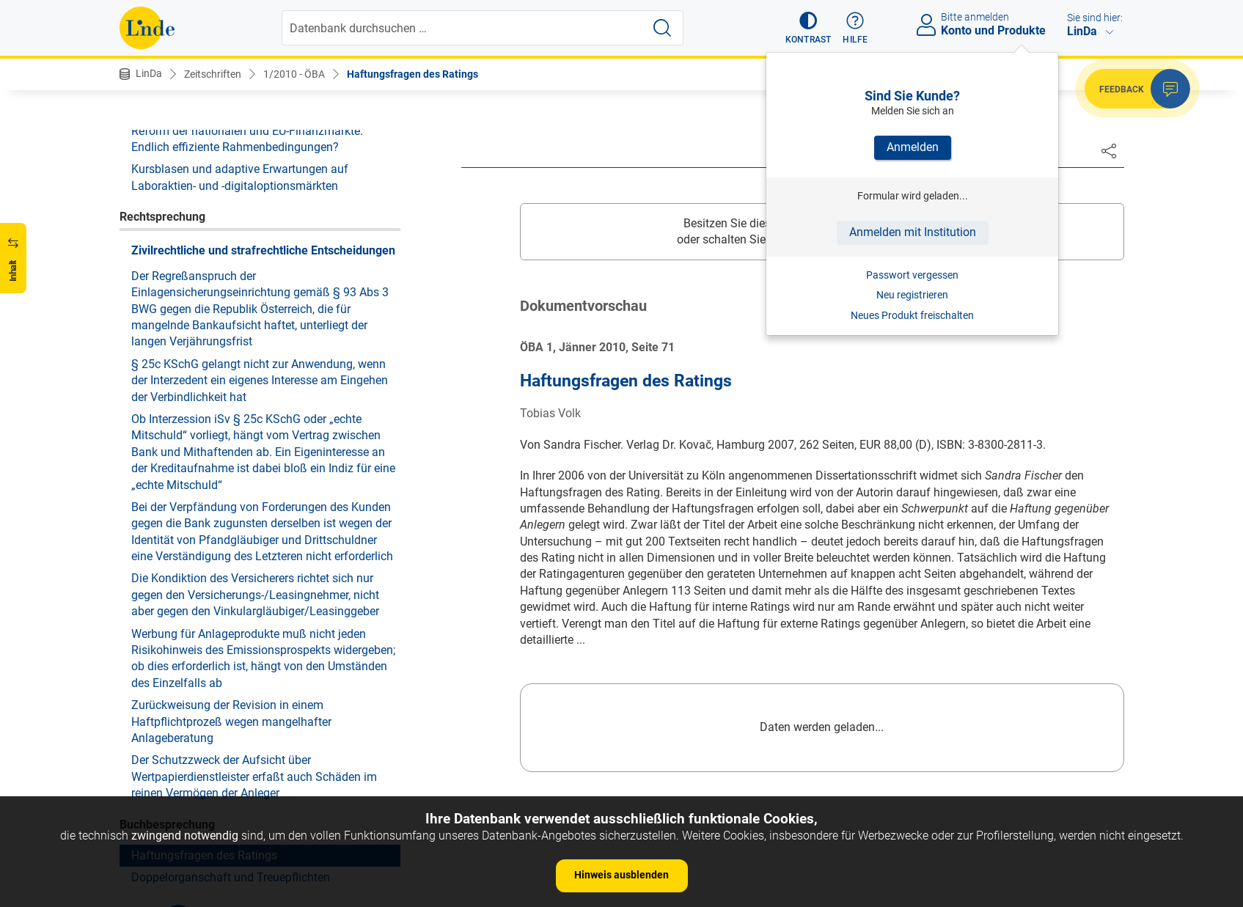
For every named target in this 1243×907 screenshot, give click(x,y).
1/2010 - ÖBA (294, 74)
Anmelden (913, 147)
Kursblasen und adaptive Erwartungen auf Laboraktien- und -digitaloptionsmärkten (239, 177)
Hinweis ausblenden (621, 875)
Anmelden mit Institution (912, 232)
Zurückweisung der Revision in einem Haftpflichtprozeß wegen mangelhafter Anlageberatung (231, 721)
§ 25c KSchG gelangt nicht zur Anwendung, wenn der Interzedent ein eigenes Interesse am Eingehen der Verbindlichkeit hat (259, 380)
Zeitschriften (212, 74)
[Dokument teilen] (1109, 150)
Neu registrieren (912, 295)
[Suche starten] (662, 27)
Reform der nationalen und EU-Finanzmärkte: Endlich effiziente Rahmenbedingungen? (247, 139)
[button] (808, 28)
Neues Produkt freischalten (912, 315)
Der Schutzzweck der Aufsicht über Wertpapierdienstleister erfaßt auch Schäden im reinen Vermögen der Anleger (254, 776)
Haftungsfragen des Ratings (412, 74)
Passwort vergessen (912, 275)
